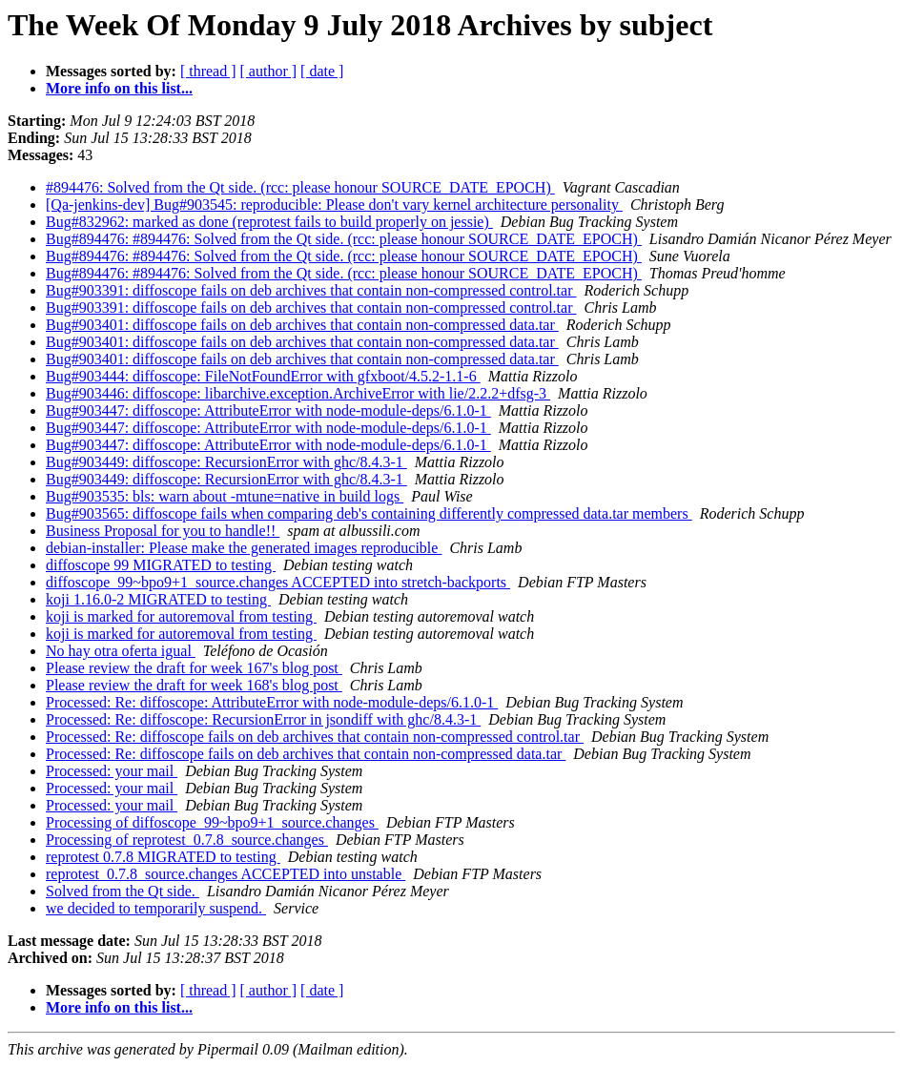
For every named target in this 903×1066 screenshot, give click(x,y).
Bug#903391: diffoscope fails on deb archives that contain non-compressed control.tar (311, 290)
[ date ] (321, 71)
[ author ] (269, 71)
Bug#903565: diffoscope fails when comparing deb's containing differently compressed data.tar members (369, 513)
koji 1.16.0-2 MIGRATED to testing (158, 599)
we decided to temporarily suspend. (156, 908)
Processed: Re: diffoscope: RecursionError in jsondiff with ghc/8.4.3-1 (263, 719)
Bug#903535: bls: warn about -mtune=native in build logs (224, 496)
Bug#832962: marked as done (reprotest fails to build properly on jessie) (269, 222)
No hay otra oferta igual (120, 651)
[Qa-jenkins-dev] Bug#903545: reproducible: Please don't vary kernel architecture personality (334, 204)
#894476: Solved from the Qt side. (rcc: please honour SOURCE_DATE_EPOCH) (300, 187)
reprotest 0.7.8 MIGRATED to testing (163, 857)
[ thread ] (208, 71)
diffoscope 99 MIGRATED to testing (161, 565)
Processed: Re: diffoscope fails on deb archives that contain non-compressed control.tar (315, 736)
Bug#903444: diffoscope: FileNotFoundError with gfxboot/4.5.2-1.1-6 (263, 376)
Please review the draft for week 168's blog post (194, 685)
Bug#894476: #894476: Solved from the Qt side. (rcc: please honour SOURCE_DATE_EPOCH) (344, 239)
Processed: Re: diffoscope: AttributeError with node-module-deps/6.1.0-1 (272, 702)
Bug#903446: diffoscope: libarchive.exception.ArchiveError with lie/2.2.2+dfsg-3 (298, 393)
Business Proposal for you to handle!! (162, 531)
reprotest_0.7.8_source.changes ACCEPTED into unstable (225, 874)
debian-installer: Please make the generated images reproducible (243, 548)
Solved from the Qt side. (122, 891)
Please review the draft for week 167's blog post (194, 668)
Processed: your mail (111, 771)
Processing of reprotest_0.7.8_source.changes (187, 839)
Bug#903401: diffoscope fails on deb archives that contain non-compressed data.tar (302, 325)
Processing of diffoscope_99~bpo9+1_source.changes (212, 822)
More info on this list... (119, 88)
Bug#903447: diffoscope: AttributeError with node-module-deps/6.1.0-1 (268, 410)
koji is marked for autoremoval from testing (181, 616)
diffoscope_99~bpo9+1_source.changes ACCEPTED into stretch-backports (278, 582)
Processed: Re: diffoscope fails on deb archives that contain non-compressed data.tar (305, 754)
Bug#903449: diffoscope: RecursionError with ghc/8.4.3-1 (226, 462)
